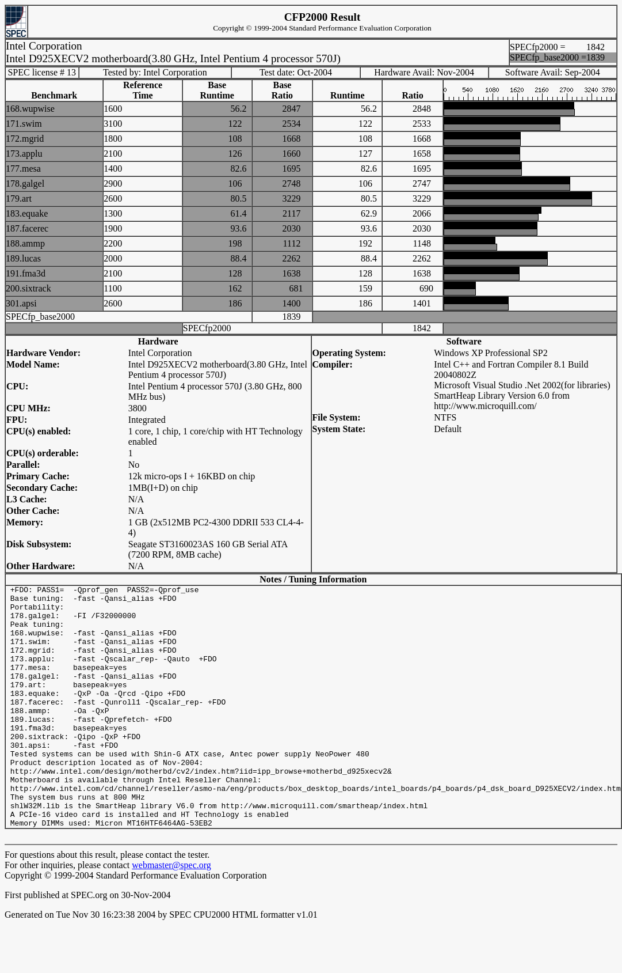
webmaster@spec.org (171, 913)
